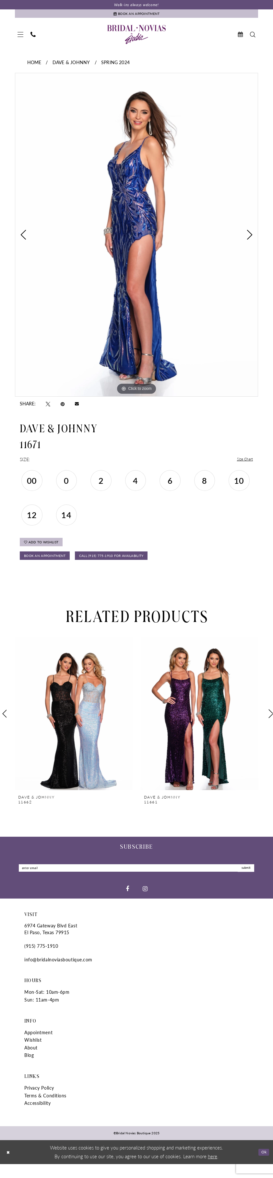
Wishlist (33, 1053)
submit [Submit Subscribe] (243, 881)
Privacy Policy (39, 1101)
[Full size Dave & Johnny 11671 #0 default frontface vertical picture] (136, 239)
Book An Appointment (51, 566)
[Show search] (252, 38)
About (31, 1061)
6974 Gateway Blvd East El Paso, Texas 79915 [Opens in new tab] (50, 942)
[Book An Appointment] (136, 16)
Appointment (38, 1046)
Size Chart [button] (242, 463)
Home (34, 66)
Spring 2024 (115, 66)
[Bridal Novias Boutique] (136, 38)
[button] (20, 38)
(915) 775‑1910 (41, 960)
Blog (29, 1069)
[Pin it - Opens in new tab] (62, 407)
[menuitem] (20, 38)
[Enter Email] (136, 881)
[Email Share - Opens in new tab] (77, 407)
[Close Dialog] (9, 1166)
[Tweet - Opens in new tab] (48, 407)
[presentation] (74, 725)
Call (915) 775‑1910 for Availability (137, 566)
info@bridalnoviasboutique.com (58, 973)
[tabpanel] (136, 239)
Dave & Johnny (71, 66)
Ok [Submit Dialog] (262, 1165)
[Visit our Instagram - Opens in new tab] (145, 902)
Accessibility (37, 1117)
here (212, 1170)
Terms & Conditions (45, 1109)
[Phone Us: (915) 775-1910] (33, 38)
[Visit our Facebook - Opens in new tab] (127, 902)
